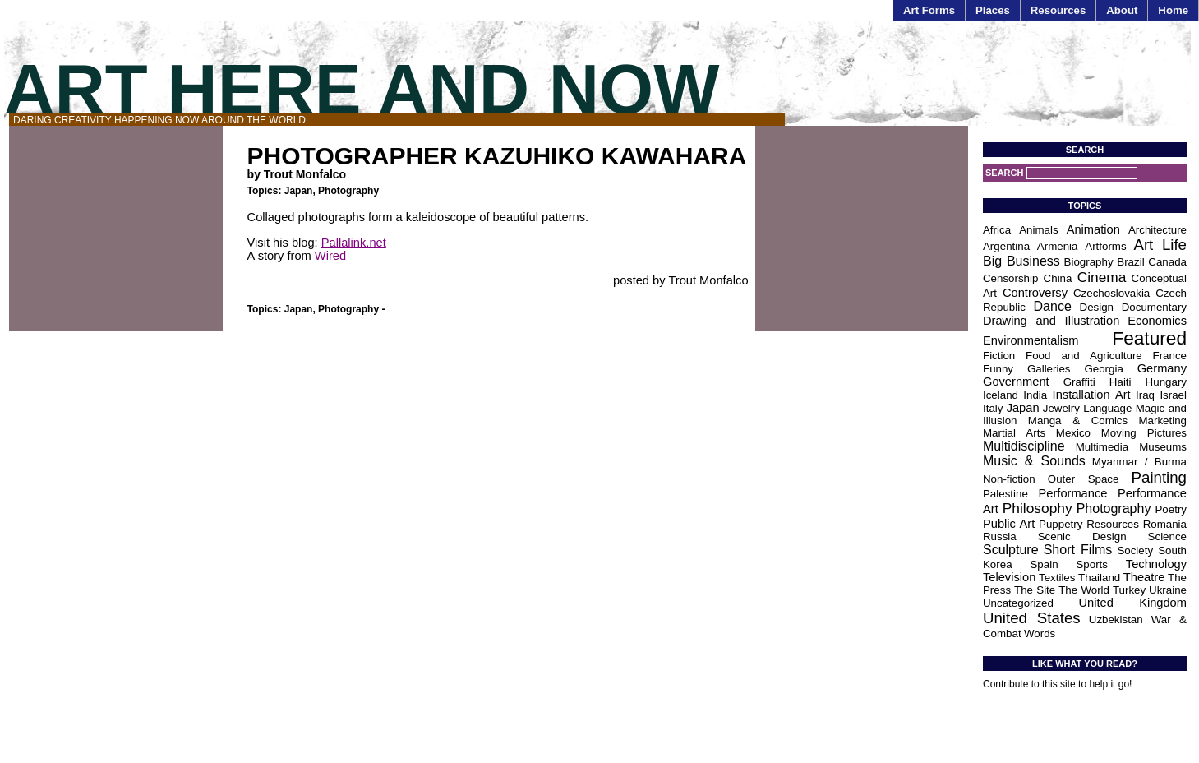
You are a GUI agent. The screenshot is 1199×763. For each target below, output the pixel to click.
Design (1097, 307)
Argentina (1006, 246)
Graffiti (1079, 382)
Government (1016, 381)
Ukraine (1168, 590)
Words (1039, 633)
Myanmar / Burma (1139, 461)
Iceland (1000, 395)
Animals (1038, 230)
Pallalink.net (353, 242)
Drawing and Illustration (1051, 320)
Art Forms (929, 10)
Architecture (1157, 230)
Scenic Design (1082, 536)
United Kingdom (1132, 602)
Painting (1159, 477)
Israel (1173, 395)
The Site (1034, 590)
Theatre (1144, 577)
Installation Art (1092, 394)
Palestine (1005, 494)
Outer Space (1083, 479)
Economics (1157, 320)
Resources (1058, 10)
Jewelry (1061, 408)
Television (1009, 577)
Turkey (1129, 590)
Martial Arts (1014, 433)
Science (1167, 536)
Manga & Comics (1078, 420)
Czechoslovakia (1111, 293)
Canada (1167, 262)
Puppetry (1060, 524)
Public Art (1009, 523)
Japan (298, 191)
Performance (1073, 493)
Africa (997, 230)
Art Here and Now (361, 89)
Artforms (1105, 246)
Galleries (1049, 369)
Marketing (1162, 420)
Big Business (1021, 261)
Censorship (1010, 278)
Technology (1156, 564)
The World (1083, 590)
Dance (1053, 306)
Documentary (1154, 307)
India (1035, 395)
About (1121, 10)
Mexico (1073, 433)
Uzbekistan (1116, 619)
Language (1107, 408)
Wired (330, 255)
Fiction (999, 355)
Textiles (1057, 577)
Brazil (1130, 262)
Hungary (1166, 382)
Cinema (1102, 277)
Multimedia (1102, 447)
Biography (1089, 262)
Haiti (1120, 382)
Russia (1000, 536)
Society (1135, 550)
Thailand (1099, 577)
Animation (1093, 229)
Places (992, 10)
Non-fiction (1009, 479)
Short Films (1078, 550)
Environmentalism (1030, 340)
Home (1173, 10)
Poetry (1171, 509)
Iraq (1145, 395)
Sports (1092, 564)
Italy (993, 408)
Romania (1165, 524)
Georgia (1103, 369)
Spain (1044, 564)
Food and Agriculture (1084, 355)
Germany (1162, 368)
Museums (1163, 447)
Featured (1149, 338)
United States (1032, 618)
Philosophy (1037, 508)
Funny (998, 369)
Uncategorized (1018, 603)
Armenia (1057, 246)
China (1058, 278)
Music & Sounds (1034, 461)
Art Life (1160, 244)
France (1170, 355)
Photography (348, 191)
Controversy (1035, 292)
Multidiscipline (1024, 446)
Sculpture (1011, 550)
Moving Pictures (1144, 433)
